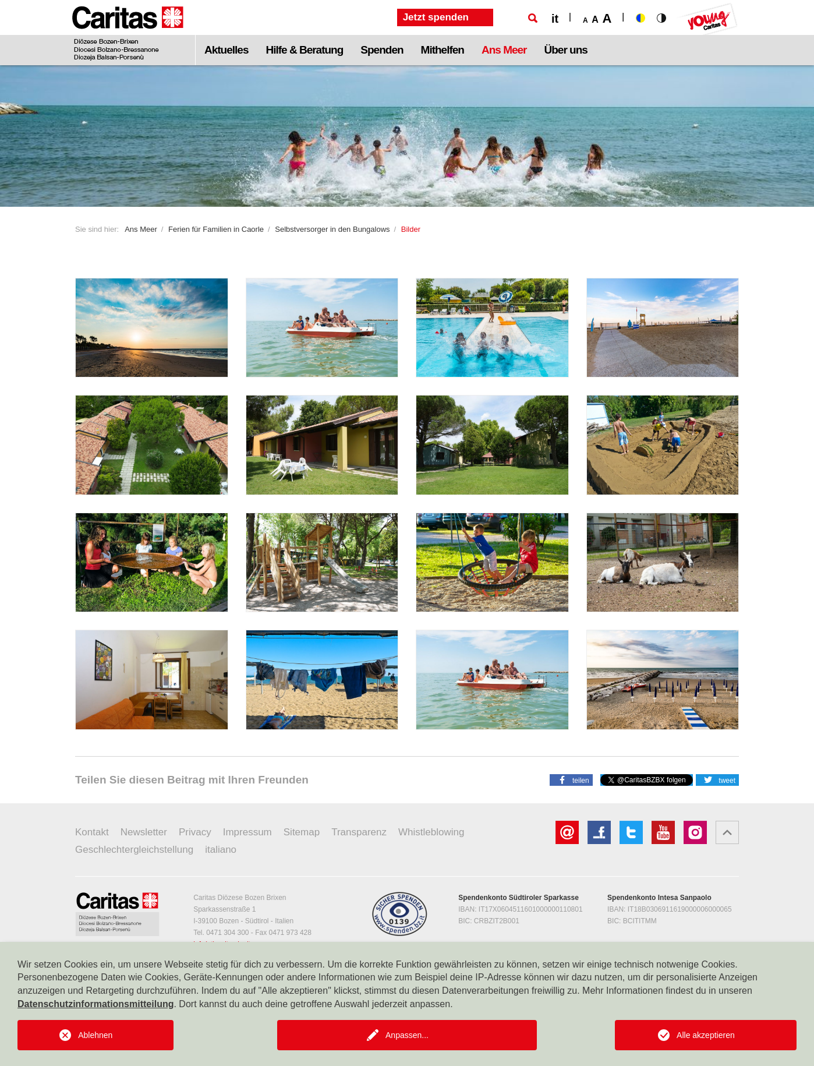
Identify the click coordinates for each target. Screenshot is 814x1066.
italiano (220, 849)
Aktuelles (226, 50)
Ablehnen (95, 1035)
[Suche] (532, 18)
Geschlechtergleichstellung (134, 849)
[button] (571, 779)
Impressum (247, 832)
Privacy (195, 832)
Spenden (381, 50)
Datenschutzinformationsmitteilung (95, 1004)
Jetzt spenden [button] (436, 17)
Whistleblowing (431, 832)
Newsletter (144, 832)
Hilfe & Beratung (304, 50)
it (554, 18)
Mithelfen (442, 50)
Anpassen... (407, 1035)
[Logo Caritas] (127, 32)
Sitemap (302, 832)
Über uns (566, 50)
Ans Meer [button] (504, 50)
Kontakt (92, 832)
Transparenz (359, 832)
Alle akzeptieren (706, 1035)
